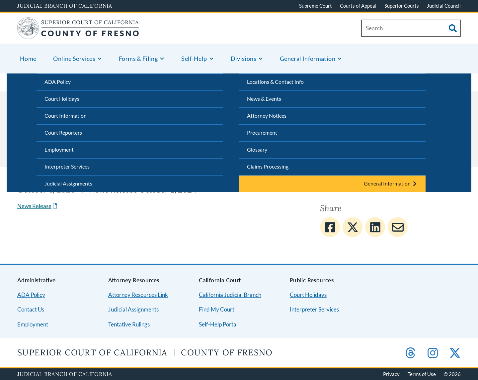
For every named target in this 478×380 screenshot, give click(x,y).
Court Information (65, 115)
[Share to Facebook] (330, 227)
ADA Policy (57, 81)
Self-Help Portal (218, 324)
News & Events (264, 98)
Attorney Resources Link (138, 294)
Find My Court (216, 309)
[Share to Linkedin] (375, 227)
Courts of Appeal (358, 6)
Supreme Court (315, 6)
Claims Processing (267, 166)
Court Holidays (61, 98)
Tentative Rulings (129, 324)
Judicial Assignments (68, 183)
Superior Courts (401, 6)
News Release (34, 205)
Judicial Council (444, 6)
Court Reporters (63, 132)
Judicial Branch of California (64, 5)
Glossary (257, 149)
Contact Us (30, 309)
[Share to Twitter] (352, 227)
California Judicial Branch (230, 294)
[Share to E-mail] (398, 227)
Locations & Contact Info (275, 81)
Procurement (262, 132)
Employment (59, 149)
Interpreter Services (67, 166)
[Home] (78, 34)
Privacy (391, 374)
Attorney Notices (266, 115)
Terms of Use (422, 374)
